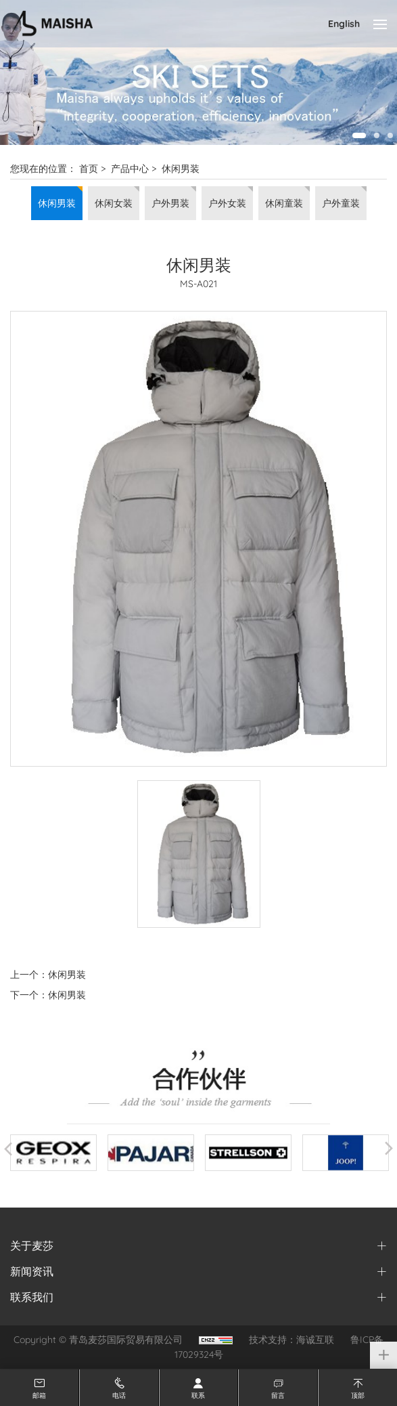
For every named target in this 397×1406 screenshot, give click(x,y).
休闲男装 (181, 169)
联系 (198, 1395)
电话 (119, 1395)
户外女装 (227, 203)
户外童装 (341, 203)
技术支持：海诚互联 (291, 1340)
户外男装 (170, 203)
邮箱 (39, 1395)
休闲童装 (284, 203)
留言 (278, 1395)
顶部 (358, 1395)
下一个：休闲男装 (48, 995)
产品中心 (130, 169)
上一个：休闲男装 (48, 974)
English (344, 24)
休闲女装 (114, 203)
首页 (88, 169)
